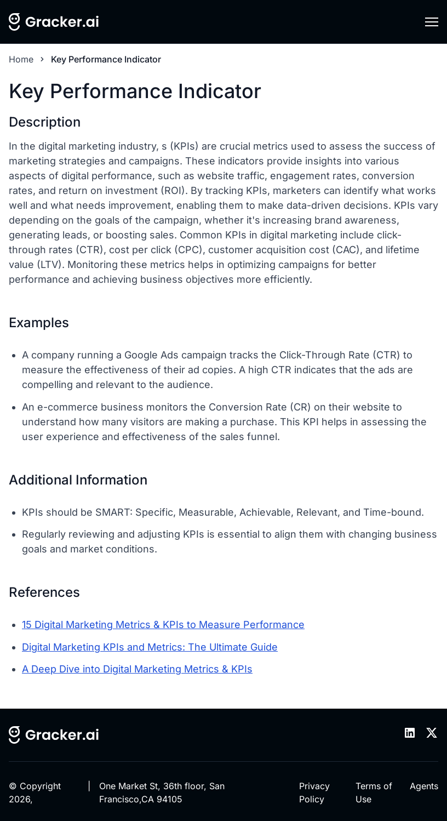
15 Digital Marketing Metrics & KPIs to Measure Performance (163, 624)
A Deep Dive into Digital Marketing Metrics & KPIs (137, 669)
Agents (424, 785)
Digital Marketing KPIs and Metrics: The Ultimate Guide (150, 647)
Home (21, 59)
